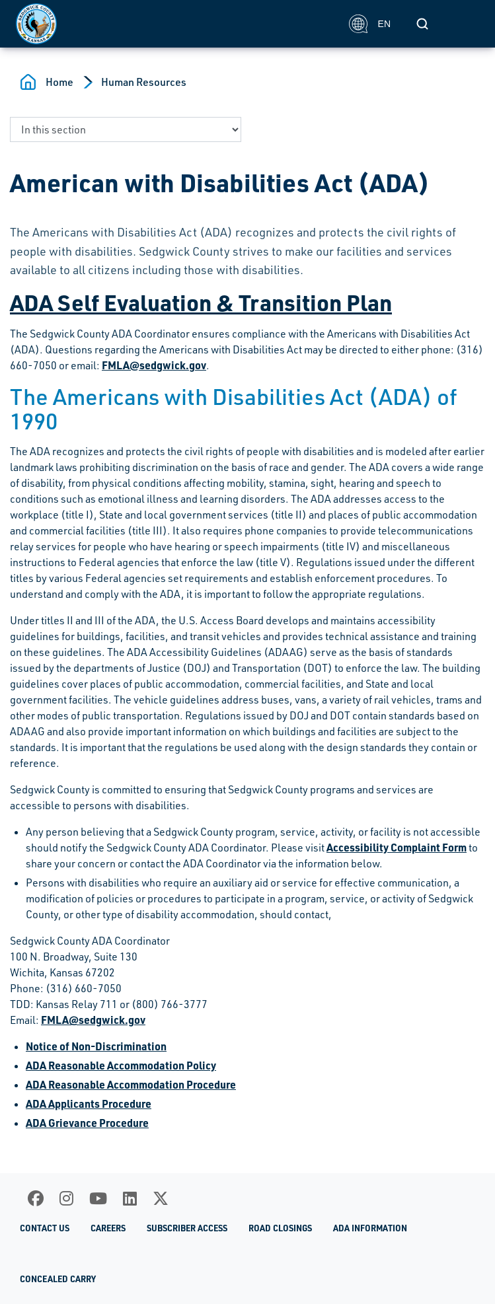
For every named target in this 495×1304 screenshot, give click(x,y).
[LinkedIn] (130, 1198)
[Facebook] (36, 1198)
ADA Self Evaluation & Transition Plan (201, 301)
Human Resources (143, 82)
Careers (108, 1228)
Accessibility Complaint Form (396, 847)
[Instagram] (66, 1198)
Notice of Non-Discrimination (96, 1046)
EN (370, 24)
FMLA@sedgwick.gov (154, 365)
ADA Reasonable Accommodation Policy (121, 1065)
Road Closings (280, 1228)
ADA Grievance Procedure (87, 1123)
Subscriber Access (187, 1228)
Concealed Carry (58, 1279)
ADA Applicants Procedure (88, 1103)
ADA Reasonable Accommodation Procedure (131, 1084)
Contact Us (44, 1228)
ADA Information (370, 1228)
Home (59, 82)
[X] (160, 1198)
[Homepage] (175, 24)
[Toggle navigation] (464, 23)
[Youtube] (98, 1198)
